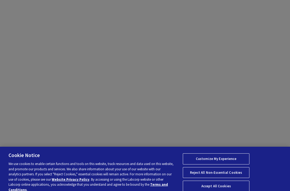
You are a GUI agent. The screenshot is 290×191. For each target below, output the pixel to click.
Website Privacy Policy (70, 181)
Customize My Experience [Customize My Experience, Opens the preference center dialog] (216, 160)
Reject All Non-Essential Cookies (216, 174)
